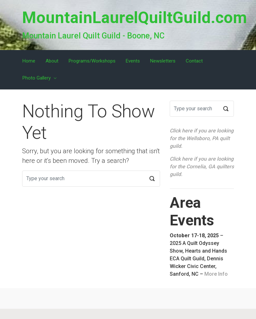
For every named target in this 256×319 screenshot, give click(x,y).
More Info (216, 274)
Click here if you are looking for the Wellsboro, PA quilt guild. (202, 138)
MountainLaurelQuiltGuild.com (134, 17)
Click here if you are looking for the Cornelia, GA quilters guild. (202, 166)
